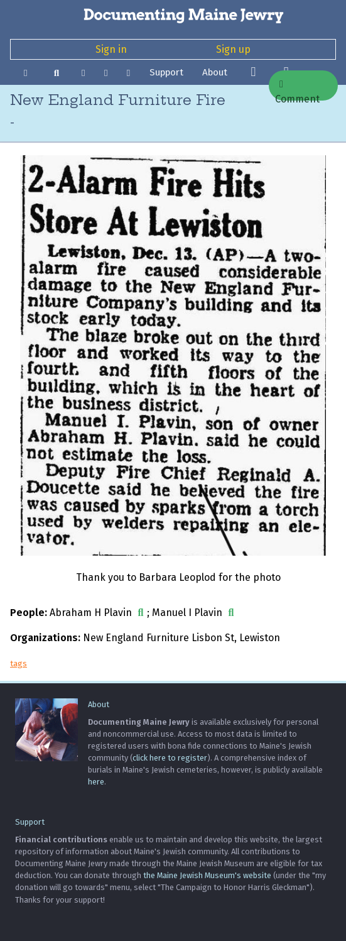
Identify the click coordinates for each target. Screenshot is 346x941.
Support (166, 72)
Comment (297, 90)
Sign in (111, 49)
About (214, 72)
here (96, 781)
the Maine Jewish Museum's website (207, 875)
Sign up (233, 49)
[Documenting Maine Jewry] (173, 15)
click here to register (169, 757)
